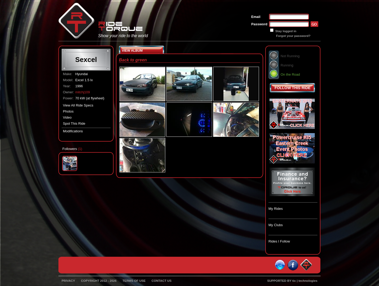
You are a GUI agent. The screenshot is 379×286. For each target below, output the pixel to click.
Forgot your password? (293, 35)
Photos (68, 111)
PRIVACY (68, 280)
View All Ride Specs (78, 105)
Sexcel (86, 60)
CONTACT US (162, 280)
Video (67, 117)
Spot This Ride (74, 123)
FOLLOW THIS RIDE (293, 88)
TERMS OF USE (134, 280)
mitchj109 (82, 92)
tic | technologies (305, 280)
